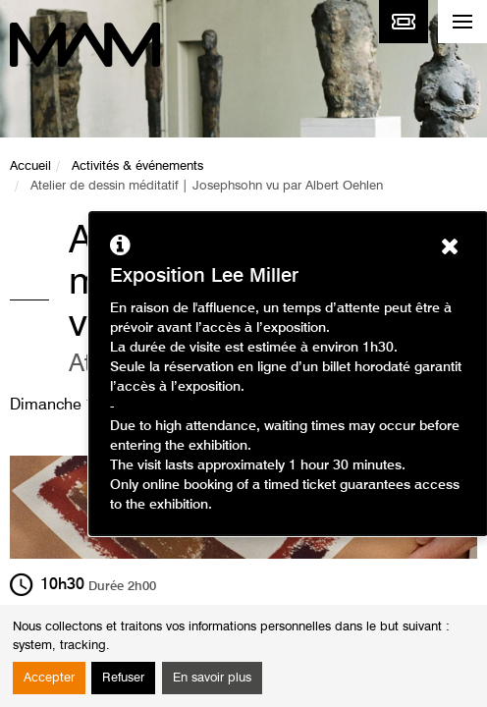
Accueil (30, 166)
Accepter (49, 678)
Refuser (123, 678)
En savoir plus (212, 678)
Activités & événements (137, 166)
